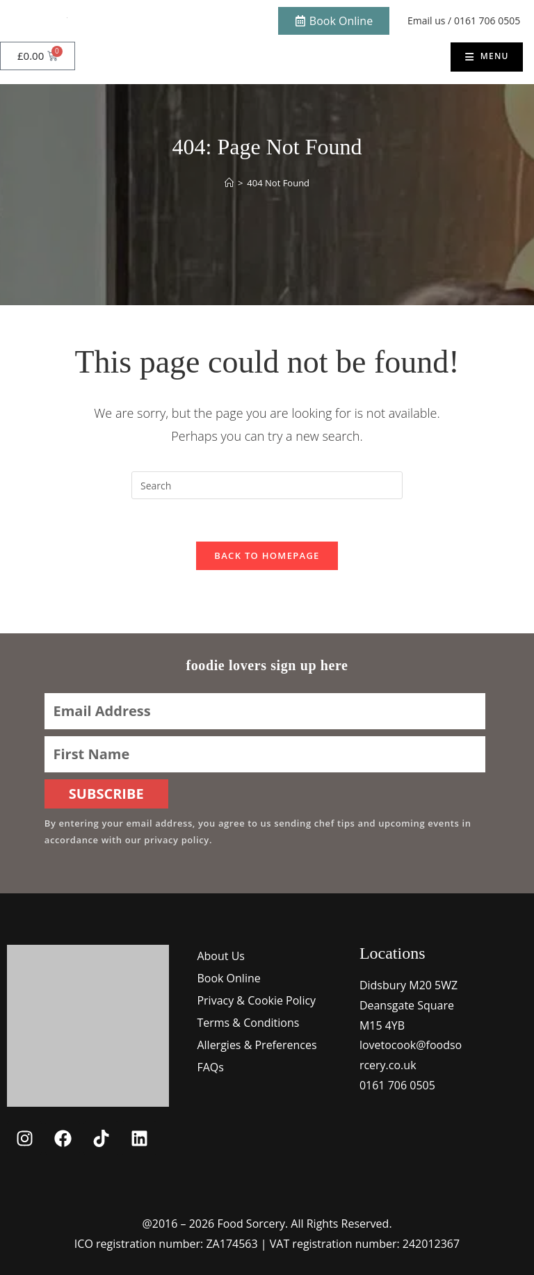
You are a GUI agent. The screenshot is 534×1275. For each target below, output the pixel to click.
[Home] (229, 183)
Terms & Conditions (248, 1022)
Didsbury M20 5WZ (408, 985)
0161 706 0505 (487, 20)
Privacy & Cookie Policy (256, 1000)
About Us (221, 956)
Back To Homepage (266, 555)
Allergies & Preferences (256, 1045)
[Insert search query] (267, 485)
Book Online (228, 978)
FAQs (210, 1067)
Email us (426, 20)
